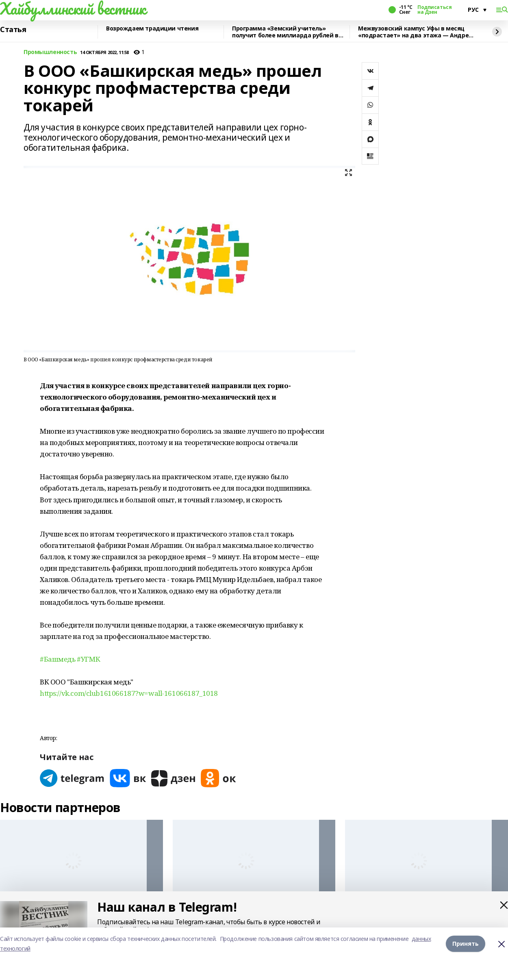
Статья (13, 29)
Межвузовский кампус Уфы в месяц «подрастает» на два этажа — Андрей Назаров (415, 32)
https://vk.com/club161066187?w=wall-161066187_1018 (129, 693)
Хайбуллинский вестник (72, 8)
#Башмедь (58, 659)
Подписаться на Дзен (434, 10)
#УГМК (88, 659)
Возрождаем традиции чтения (152, 28)
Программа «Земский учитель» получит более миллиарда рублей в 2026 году (285, 32)
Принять (465, 943)
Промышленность (50, 52)
